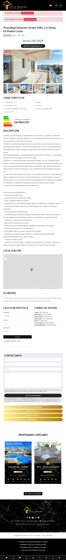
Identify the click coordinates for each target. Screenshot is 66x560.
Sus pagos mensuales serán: (12, 341)
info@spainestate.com (48, 521)
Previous (5, 66)
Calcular (17, 337)
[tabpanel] (18, 463)
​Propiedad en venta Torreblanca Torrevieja (33, 547)
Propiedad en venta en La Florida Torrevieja (33, 544)
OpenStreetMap (48, 288)
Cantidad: (6, 312)
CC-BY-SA (59, 288)
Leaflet (37, 288)
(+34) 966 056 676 (32, 521)
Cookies (43, 535)
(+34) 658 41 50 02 (19, 521)
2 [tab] (33, 487)
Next (60, 66)
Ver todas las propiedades (33, 494)
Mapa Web (49, 535)
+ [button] (5, 256)
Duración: (6, 328)
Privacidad (37, 535)
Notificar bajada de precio (33, 46)
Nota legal (30, 535)
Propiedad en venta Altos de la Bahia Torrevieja (33, 542)
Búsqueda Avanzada (27, 13)
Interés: (5, 320)
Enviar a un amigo (33, 415)
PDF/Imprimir (33, 419)
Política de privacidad (52, 390)
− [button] (5, 259)
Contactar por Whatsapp (33, 407)
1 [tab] (32, 487)
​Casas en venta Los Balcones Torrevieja (33, 550)
